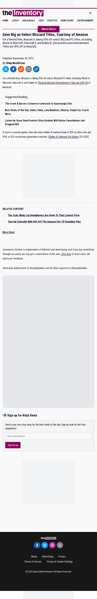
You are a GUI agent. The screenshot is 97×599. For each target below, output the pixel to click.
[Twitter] (45, 545)
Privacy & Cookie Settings (60, 561)
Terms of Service (33, 561)
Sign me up (13, 445)
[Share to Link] (36, 69)
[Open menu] (90, 13)
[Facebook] (37, 545)
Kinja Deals (49, 29)
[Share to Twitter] (6, 69)
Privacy (62, 556)
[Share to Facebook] (13, 69)
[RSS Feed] (60, 545)
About (34, 556)
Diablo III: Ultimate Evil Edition (63, 136)
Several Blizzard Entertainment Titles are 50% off (63, 82)
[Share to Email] (28, 69)
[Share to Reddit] (21, 69)
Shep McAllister (15, 63)
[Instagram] (52, 545)
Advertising (47, 556)
